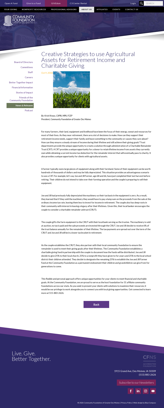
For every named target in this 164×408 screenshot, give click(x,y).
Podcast (29, 110)
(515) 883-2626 (147, 374)
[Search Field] (153, 3)
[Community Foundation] (18, 20)
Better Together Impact (21, 82)
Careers (29, 77)
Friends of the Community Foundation (21, 99)
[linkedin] (138, 391)
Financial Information (22, 87)
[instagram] (145, 391)
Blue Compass (150, 403)
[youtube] (153, 391)
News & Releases (24, 105)
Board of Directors (23, 62)
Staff (30, 72)
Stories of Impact (24, 92)
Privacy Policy (126, 403)
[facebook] (131, 391)
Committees (27, 67)
